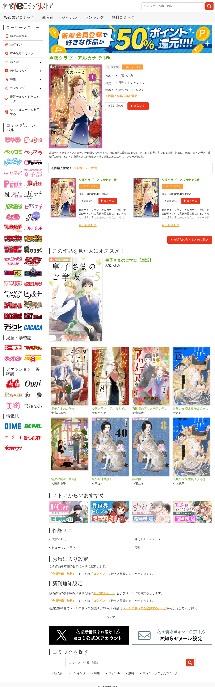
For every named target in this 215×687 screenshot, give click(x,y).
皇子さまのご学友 (63, 410)
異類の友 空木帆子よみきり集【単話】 (191, 410)
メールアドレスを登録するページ (145, 609)
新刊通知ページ (103, 594)
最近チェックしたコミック (160, 674)
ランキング (94, 17)
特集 (97, 674)
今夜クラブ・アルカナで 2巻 (180, 181)
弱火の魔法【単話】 (64, 480)
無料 (131, 674)
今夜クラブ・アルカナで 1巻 (98, 181)
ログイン (99, 575)
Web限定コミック (19, 17)
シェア (110, 618)
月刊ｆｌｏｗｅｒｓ (131, 82)
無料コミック (123, 17)
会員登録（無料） (64, 575)
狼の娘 (136, 480)
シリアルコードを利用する (24, 112)
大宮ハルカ (125, 75)
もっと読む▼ (87, 226)
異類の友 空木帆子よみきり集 (191, 480)
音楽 (137, 549)
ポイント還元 (133, 67)
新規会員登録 (19, 36)
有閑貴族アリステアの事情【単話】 (150, 410)
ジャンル (69, 17)
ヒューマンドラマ (63, 549)
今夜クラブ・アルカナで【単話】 (110, 410)
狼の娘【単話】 (102, 480)
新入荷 (48, 17)
